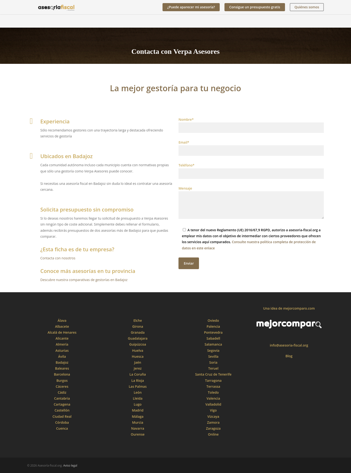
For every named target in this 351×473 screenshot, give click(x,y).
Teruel (213, 368)
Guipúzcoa (137, 344)
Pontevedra (213, 332)
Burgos (62, 380)
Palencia (213, 326)
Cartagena (62, 404)
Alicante (62, 338)
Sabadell (213, 338)
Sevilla (213, 356)
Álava (62, 320)
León (138, 392)
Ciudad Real (61, 416)
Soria (213, 362)
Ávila (62, 356)
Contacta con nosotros (57, 258)
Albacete (62, 326)
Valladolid (213, 404)
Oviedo (213, 320)
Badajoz (62, 362)
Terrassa (213, 386)
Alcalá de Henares (62, 332)
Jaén (137, 362)
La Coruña (137, 374)
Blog (288, 356)
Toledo (213, 392)
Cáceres (62, 386)
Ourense (138, 434)
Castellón (62, 410)
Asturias (62, 350)
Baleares (62, 368)
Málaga (137, 416)
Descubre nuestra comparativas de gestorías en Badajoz (83, 279)
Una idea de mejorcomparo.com (289, 308)
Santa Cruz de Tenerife (213, 374)
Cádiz (62, 392)
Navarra (137, 428)
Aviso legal (70, 465)
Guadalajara (138, 338)
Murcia (137, 422)
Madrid (137, 410)
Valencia (213, 398)
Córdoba (62, 422)
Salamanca (213, 344)
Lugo (138, 404)
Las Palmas (138, 386)
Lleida (137, 398)
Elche (137, 320)
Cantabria (62, 398)
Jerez (138, 368)
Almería (62, 344)
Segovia (213, 350)
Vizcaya (213, 416)
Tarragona (213, 380)
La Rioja (137, 380)
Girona (137, 326)
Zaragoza (213, 428)
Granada (138, 332)
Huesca (137, 356)
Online (213, 434)
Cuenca (62, 428)
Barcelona (62, 374)
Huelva (137, 350)
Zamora (213, 422)
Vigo (213, 410)
